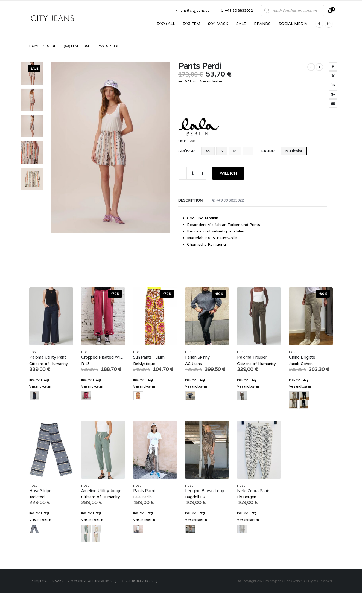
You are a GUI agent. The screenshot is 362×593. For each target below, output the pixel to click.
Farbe (267, 151)
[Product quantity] (192, 173)
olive (85, 537)
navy (303, 404)
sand (96, 537)
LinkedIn (333, 85)
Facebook (333, 66)
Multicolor (293, 151)
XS (208, 151)
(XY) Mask (218, 23)
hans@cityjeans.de (192, 10)
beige (293, 404)
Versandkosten (211, 81)
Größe (186, 151)
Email (333, 103)
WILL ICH (228, 173)
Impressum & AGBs (48, 581)
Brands (262, 23)
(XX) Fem (191, 23)
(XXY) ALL (166, 23)
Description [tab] (190, 200)
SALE (241, 23)
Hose (33, 352)
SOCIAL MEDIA (293, 23)
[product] (51, 316)
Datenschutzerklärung (141, 581)
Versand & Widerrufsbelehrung (94, 581)
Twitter (333, 75)
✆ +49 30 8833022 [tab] (228, 200)
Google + (333, 94)
